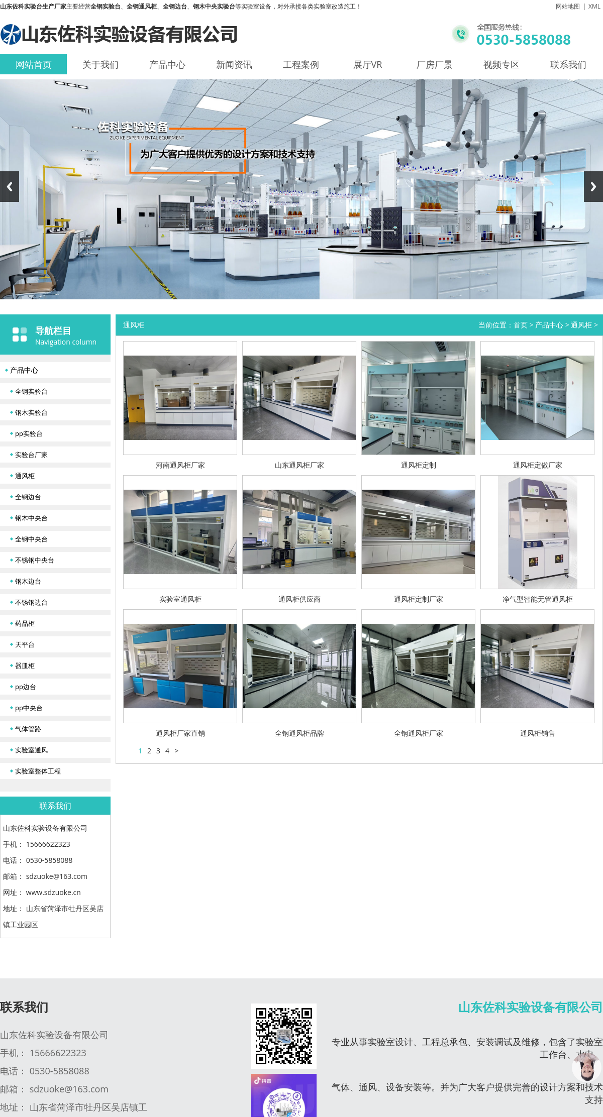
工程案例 (301, 64)
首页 (521, 324)
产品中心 (167, 64)
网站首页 (34, 64)
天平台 (25, 644)
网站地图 (568, 6)
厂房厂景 (435, 64)
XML (594, 6)
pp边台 (25, 686)
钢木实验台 (31, 412)
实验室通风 (31, 749)
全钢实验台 (31, 391)
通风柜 (25, 475)
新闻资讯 (234, 64)
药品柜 (25, 623)
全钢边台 (28, 496)
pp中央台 (29, 707)
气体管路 (28, 728)
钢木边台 (28, 581)
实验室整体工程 (38, 770)
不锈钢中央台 (34, 560)
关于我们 (100, 64)
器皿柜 (25, 665)
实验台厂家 (31, 454)
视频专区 (501, 64)
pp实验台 (29, 433)
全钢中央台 (31, 538)
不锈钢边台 (31, 602)
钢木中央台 (31, 517)
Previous (9, 186)
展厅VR (367, 64)
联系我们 (568, 64)
